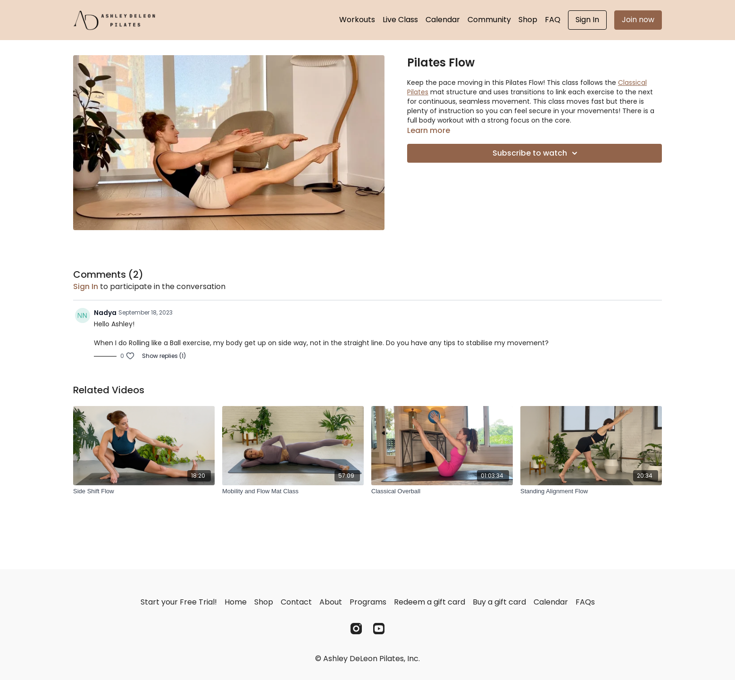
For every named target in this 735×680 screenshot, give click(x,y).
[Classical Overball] (442, 491)
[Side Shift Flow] (144, 491)
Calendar (443, 19)
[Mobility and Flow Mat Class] (293, 491)
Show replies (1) (164, 356)
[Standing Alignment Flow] (591, 491)
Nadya (105, 312)
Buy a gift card (499, 602)
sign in (85, 286)
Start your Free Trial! (179, 602)
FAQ (552, 19)
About (330, 602)
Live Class (400, 19)
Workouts (357, 19)
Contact (296, 602)
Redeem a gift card (429, 602)
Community (489, 19)
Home (236, 602)
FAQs (585, 602)
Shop (527, 19)
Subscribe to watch (536, 153)
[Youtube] (378, 628)
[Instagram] (356, 628)
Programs (368, 602)
